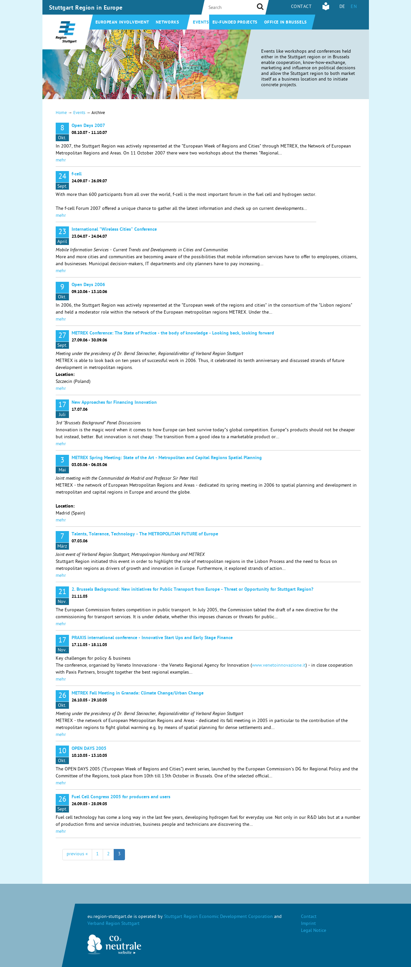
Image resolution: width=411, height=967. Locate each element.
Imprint (308, 924)
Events (201, 22)
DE (342, 7)
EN (354, 7)
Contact (301, 7)
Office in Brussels (285, 22)
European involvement (122, 22)
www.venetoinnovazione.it (279, 666)
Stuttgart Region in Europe (86, 8)
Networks (167, 22)
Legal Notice (313, 931)
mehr (61, 160)
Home (61, 113)
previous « (77, 854)
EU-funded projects (235, 22)
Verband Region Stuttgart (114, 924)
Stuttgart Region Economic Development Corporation (218, 917)
